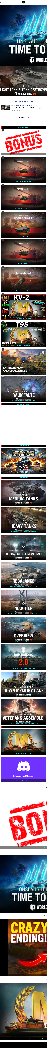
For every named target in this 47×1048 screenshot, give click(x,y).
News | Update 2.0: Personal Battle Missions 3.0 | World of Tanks (23, 558)
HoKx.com (3, 99)
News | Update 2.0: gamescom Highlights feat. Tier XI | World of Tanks (23, 613)
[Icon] (5, 107)
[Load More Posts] (23, 117)
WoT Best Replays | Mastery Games (23, 753)
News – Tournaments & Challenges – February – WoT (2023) (23, 373)
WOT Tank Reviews (10, 99)
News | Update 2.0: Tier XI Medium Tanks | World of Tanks (23, 504)
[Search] (46, 2)
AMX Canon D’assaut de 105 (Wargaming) (28, 108)
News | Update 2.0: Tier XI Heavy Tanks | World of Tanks (23, 531)
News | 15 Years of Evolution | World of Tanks (23, 695)
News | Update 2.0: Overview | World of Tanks (23, 641)
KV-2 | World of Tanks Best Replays (23, 318)
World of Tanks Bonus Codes (23, 153)
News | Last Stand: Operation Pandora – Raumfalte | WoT (23, 400)
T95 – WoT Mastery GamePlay (23, 345)
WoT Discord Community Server (23, 780)
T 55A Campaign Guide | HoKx (23, 236)
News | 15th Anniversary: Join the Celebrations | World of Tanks (23, 723)
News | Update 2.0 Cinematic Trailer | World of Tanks (23, 668)
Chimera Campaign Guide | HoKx (23, 181)
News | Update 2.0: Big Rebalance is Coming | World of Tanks (23, 586)
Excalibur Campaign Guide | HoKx (23, 263)
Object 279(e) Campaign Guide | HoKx (23, 208)
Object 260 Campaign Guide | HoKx (23, 290)
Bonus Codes (30, 1043)
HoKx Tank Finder (39, 1043)
